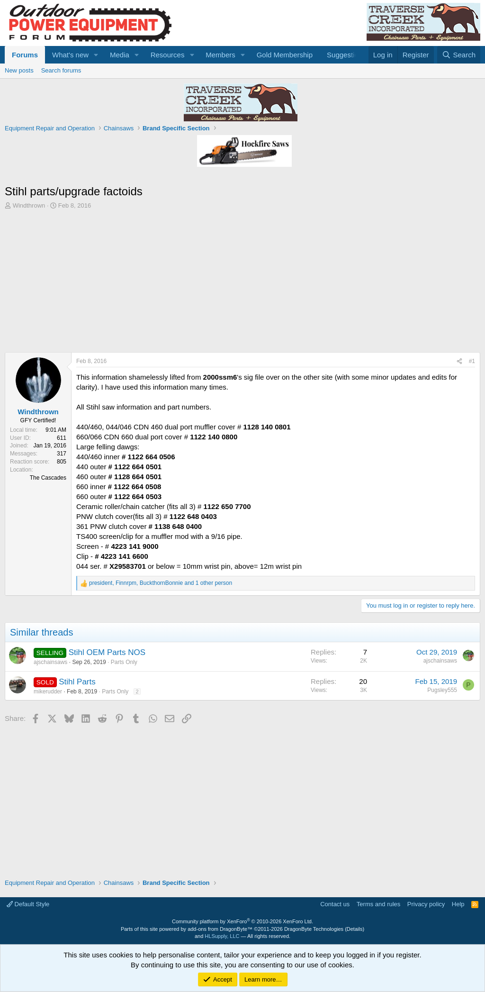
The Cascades (48, 477)
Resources (168, 55)
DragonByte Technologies (313, 929)
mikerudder (48, 691)
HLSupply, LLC (222, 936)
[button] (96, 55)
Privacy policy (426, 904)
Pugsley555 (442, 690)
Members (220, 55)
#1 (472, 361)
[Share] (459, 361)
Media (119, 55)
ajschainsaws (50, 662)
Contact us (335, 904)
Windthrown (29, 205)
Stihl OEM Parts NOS (107, 652)
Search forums (61, 70)
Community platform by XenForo (242, 921)
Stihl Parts (77, 681)
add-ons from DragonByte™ (220, 929)
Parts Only (124, 662)
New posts (19, 70)
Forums (25, 55)
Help (458, 904)
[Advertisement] (242, 281)
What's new (70, 55)
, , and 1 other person (160, 583)
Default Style (28, 904)
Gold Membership (285, 55)
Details (355, 929)
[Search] (458, 55)
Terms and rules (378, 904)
